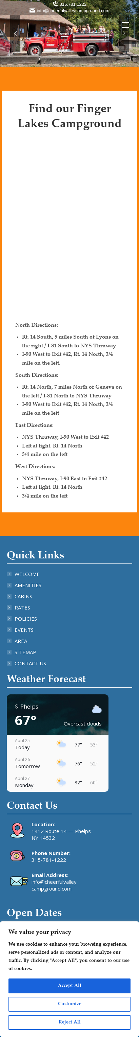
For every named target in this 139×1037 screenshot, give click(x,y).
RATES (22, 607)
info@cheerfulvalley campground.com (54, 885)
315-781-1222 (49, 859)
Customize (69, 1004)
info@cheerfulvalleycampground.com (69, 10)
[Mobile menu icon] (125, 25)
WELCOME (27, 574)
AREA (21, 641)
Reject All (70, 1022)
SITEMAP (25, 652)
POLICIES (26, 618)
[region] (69, 979)
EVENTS (24, 629)
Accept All (69, 986)
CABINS (23, 596)
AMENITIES (28, 585)
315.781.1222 (70, 4)
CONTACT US (30, 663)
